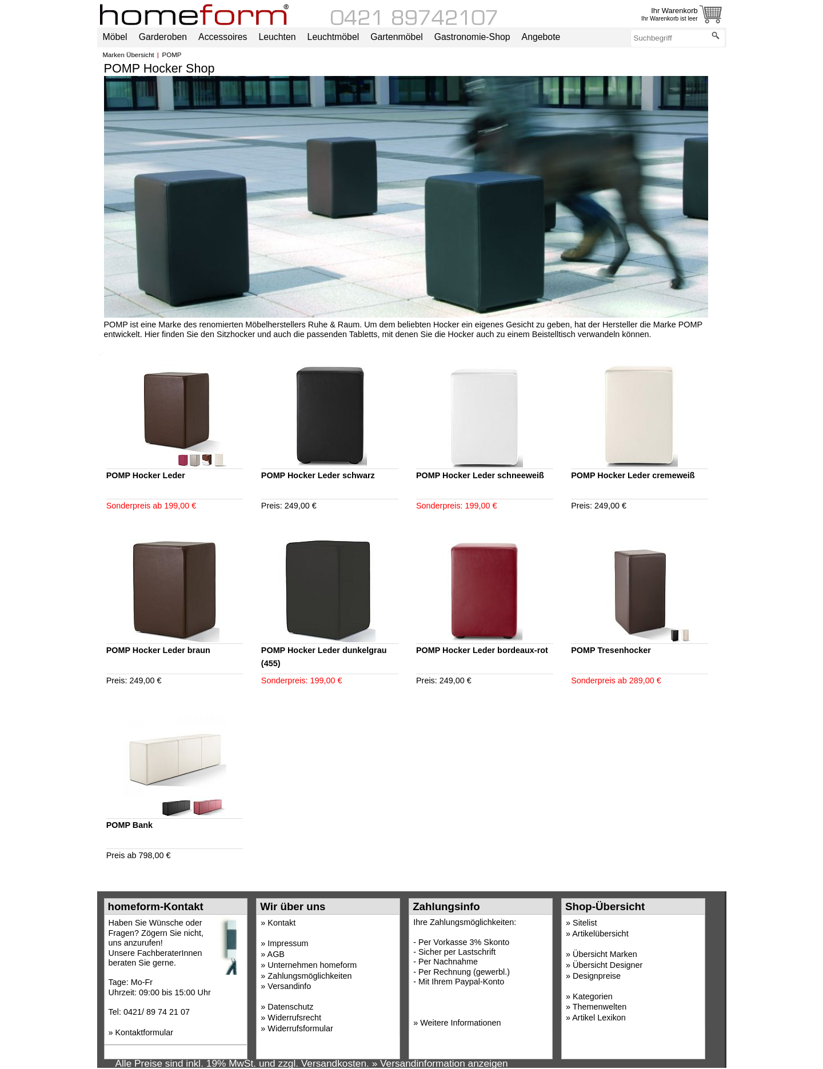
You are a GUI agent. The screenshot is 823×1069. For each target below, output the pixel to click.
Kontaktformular (144, 1032)
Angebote (541, 37)
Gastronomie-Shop (472, 37)
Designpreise (597, 975)
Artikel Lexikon (599, 1017)
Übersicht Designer (607, 965)
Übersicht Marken (605, 954)
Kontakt (281, 922)
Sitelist (585, 922)
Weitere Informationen (460, 1022)
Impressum (287, 943)
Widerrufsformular (300, 1028)
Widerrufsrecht (294, 1017)
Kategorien (593, 996)
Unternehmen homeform (312, 965)
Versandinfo (289, 986)
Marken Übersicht (128, 54)
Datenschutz (290, 1006)
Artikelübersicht (600, 933)
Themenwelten (599, 1006)
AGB (276, 954)
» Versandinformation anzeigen (440, 1063)
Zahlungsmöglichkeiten (309, 975)
